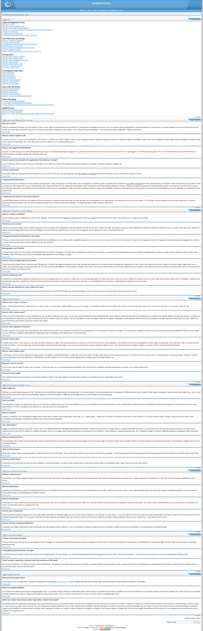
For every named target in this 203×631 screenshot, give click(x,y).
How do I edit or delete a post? (13, 58)
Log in (121, 10)
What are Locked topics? (11, 83)
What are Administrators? (11, 89)
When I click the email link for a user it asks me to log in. (21, 51)
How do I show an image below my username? (18, 48)
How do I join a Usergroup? (11, 94)
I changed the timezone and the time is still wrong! (19, 44)
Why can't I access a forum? (12, 66)
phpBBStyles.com (110, 627)
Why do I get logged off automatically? (15, 28)
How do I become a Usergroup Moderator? (17, 96)
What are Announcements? (11, 80)
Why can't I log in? (8, 24)
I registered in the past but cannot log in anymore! (19, 35)
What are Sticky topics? (10, 82)
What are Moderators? (10, 90)
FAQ (89, 10)
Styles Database (120, 627)
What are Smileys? (9, 76)
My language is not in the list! (12, 46)
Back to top (6, 132)
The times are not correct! (11, 42)
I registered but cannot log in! (12, 33)
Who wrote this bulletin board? (12, 110)
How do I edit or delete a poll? (12, 64)
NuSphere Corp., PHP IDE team (104, 625)
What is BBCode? (8, 73)
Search (95, 10)
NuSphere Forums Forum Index (13, 14)
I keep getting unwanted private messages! (17, 103)
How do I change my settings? (12, 40)
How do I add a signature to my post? (15, 60)
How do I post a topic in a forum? (13, 56)
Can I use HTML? (8, 74)
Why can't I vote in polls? (11, 67)
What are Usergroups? (10, 92)
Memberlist (103, 10)
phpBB (86, 627)
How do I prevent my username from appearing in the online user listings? (27, 30)
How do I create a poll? (10, 62)
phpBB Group (61, 582)
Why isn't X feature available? (12, 112)
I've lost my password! (10, 32)
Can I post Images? (9, 78)
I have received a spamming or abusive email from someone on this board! (28, 105)
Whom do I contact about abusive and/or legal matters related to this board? (28, 114)
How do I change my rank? (11, 49)
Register (83, 10)
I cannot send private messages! (13, 101)
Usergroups (113, 10)
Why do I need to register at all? (13, 26)
